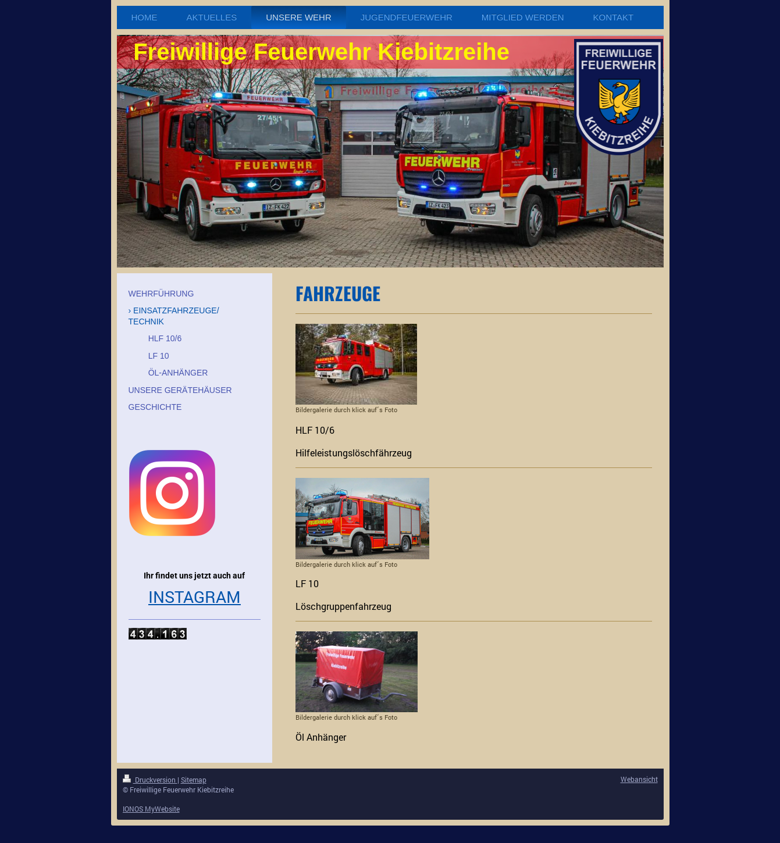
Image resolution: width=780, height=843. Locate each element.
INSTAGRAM (194, 597)
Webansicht (639, 779)
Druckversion (150, 779)
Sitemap (193, 779)
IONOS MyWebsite (151, 808)
